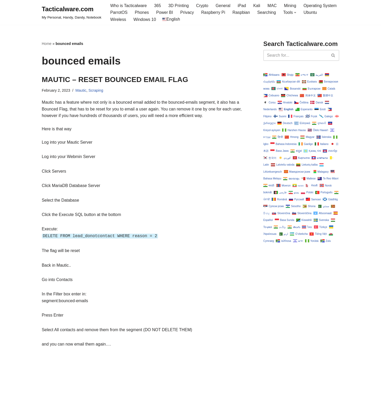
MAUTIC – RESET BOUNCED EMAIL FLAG (115, 79)
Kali (257, 5)
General (223, 5)
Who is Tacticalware (128, 5)
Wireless (118, 19)
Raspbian (242, 12)
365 (158, 5)
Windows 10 (145, 19)
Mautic (81, 91)
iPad (242, 5)
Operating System (321, 5)
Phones (142, 12)
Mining (291, 5)
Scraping (96, 91)
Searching (267, 12)
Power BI (164, 12)
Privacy (187, 12)
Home (46, 44)
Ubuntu (311, 12)
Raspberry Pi (214, 12)
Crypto (203, 5)
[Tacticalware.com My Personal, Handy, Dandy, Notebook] (71, 12)
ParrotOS (119, 12)
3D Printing (179, 5)
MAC (273, 5)
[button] (296, 12)
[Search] (295, 55)
